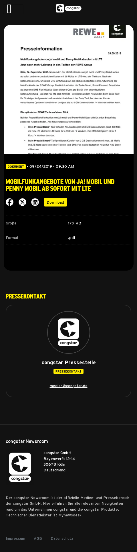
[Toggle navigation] (13, 9)
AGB (38, 538)
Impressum (15, 538)
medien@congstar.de (69, 385)
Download (55, 202)
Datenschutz (62, 538)
